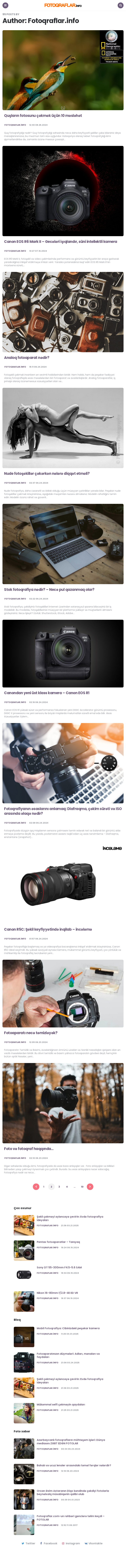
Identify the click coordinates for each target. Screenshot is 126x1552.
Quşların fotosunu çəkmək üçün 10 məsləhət (43, 115)
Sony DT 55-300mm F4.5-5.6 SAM (59, 1267)
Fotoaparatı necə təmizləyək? (30, 1032)
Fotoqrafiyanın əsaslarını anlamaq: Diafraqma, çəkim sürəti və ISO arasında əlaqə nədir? (63, 811)
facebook (48, 1543)
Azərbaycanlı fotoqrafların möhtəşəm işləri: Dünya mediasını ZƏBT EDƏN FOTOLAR (71, 1441)
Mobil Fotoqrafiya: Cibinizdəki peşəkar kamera (68, 1328)
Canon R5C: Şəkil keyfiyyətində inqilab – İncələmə (48, 929)
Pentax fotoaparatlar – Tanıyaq (58, 1242)
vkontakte (93, 1543)
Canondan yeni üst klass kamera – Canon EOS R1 (46, 692)
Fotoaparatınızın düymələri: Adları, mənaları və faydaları (68, 1355)
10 (82, 1186)
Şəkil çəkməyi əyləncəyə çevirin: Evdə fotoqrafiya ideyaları (70, 1218)
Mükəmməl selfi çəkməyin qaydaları (61, 1404)
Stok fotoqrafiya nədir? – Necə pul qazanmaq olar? (49, 589)
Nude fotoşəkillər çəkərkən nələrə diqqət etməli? (47, 473)
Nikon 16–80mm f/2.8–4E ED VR (57, 1293)
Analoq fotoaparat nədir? (26, 357)
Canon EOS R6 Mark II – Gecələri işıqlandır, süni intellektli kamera (60, 241)
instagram (70, 1543)
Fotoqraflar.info (15, 125)
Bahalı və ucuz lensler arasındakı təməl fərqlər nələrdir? (74, 1465)
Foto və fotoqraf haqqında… (29, 1148)
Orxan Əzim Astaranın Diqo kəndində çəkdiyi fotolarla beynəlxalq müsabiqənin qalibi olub (73, 1492)
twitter (28, 1543)
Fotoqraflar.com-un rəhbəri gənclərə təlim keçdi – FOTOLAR (71, 1517)
